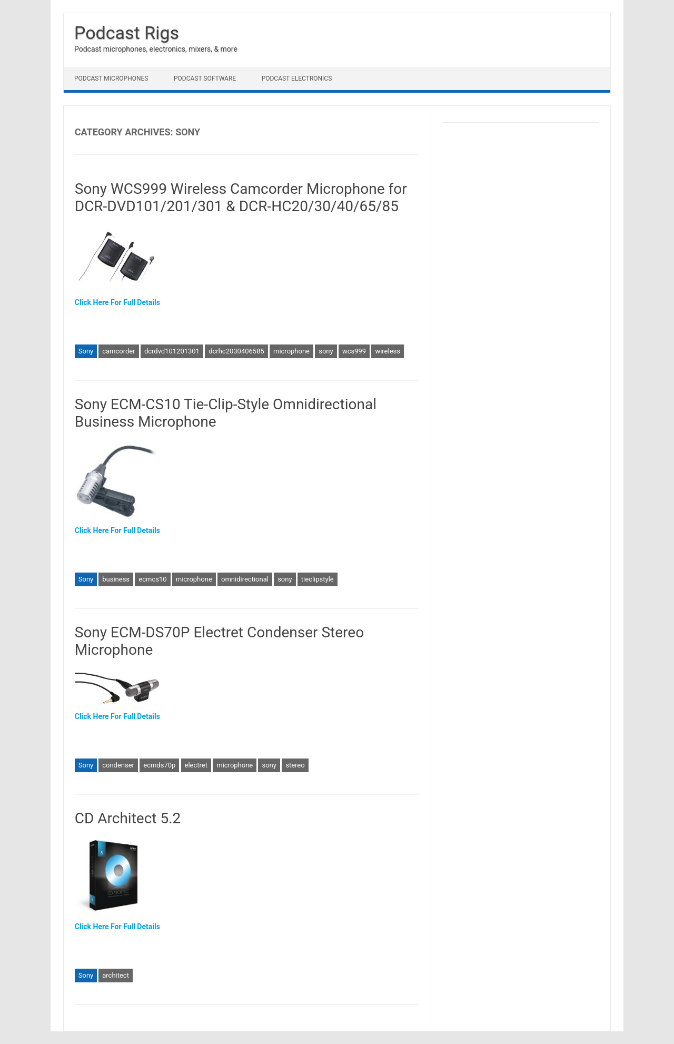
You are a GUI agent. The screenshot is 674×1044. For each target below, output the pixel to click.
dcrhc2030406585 (236, 351)
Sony (85, 351)
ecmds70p (159, 765)
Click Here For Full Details (117, 302)
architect (115, 975)
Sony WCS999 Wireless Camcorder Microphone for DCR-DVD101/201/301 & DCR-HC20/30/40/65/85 (241, 197)
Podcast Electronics (297, 78)
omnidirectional (245, 579)
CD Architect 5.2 (128, 818)
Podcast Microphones (111, 78)
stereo (294, 765)
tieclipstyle (317, 579)
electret (196, 765)
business (116, 579)
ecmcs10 (152, 579)
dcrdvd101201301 (172, 351)
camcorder (118, 351)
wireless (387, 351)
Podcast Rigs (126, 32)
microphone (291, 351)
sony (326, 351)
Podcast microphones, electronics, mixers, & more (155, 49)
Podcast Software (205, 78)
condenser (118, 765)
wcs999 (354, 351)
